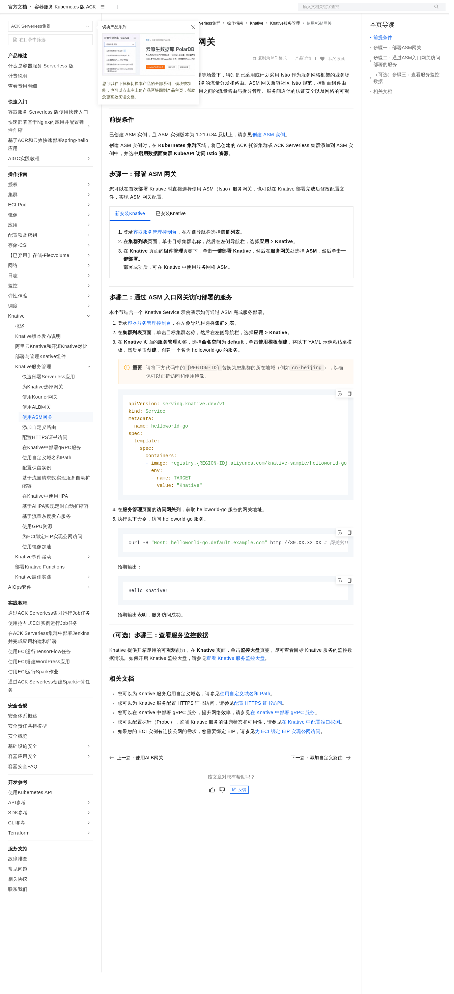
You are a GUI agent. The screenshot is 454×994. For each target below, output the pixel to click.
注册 (410, 10)
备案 (377, 10)
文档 (363, 10)
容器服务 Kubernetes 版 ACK (65, 28)
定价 (145, 10)
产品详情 (303, 80)
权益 (129, 10)
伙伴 (183, 10)
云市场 (164, 10)
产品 (87, 10)
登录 (434, 10)
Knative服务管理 (285, 44)
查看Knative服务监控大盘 (235, 684)
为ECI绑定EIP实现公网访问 (288, 757)
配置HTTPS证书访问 (258, 729)
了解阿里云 (222, 10)
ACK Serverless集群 (201, 44)
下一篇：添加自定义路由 (321, 784)
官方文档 (17, 28)
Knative (256, 44)
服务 (199, 10)
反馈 (239, 816)
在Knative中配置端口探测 (311, 748)
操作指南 (235, 44)
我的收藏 (337, 80)
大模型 (69, 10)
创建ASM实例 (268, 156)
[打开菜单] (11, 11)
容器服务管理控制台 (155, 253)
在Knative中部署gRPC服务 (282, 738)
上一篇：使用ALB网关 (136, 784)
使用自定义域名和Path (245, 720)
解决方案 (108, 10)
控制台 (394, 10)
